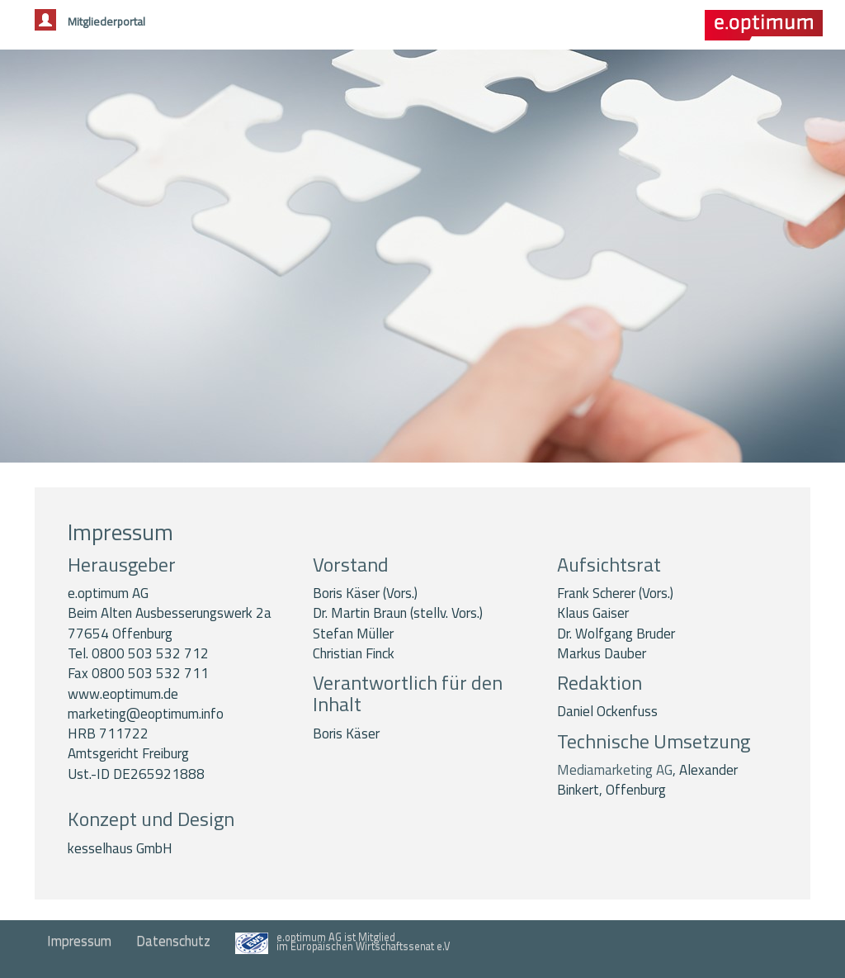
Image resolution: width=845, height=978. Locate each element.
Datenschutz (173, 941)
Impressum (79, 941)
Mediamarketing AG (615, 770)
